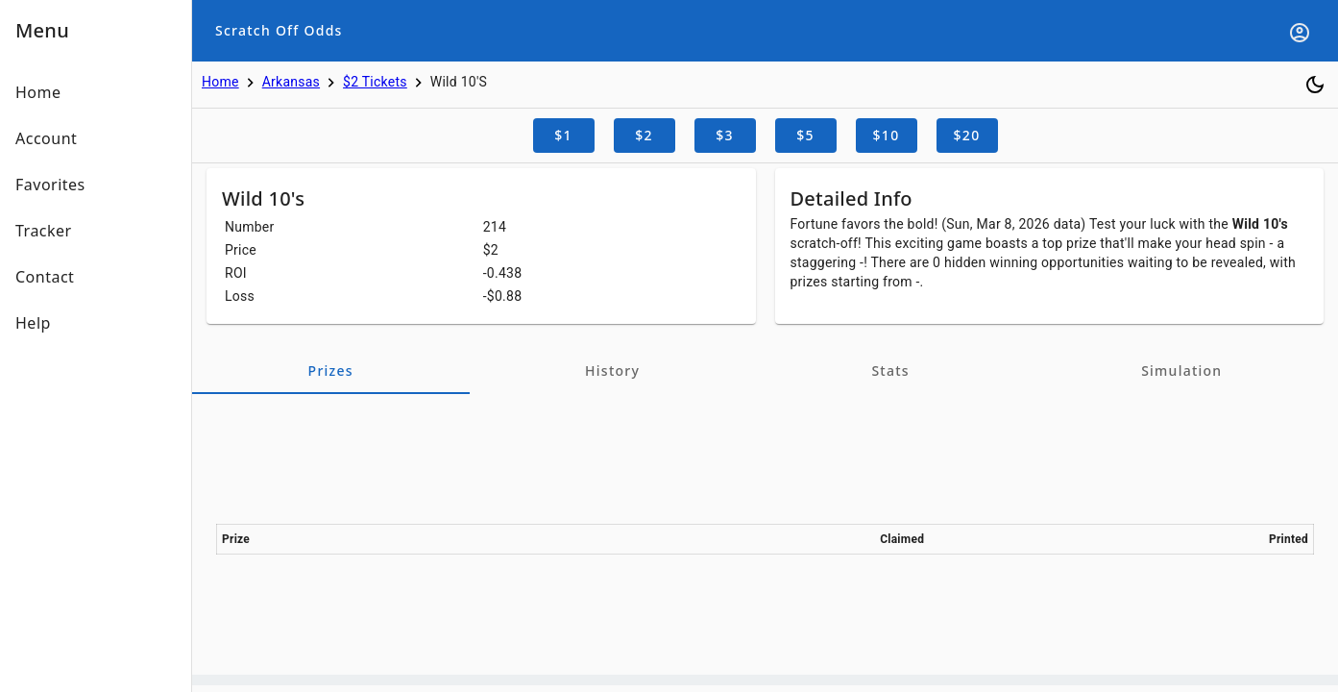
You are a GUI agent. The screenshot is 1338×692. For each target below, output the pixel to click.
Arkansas (291, 81)
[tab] (331, 371)
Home (220, 81)
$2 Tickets (375, 81)
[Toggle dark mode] (1315, 85)
